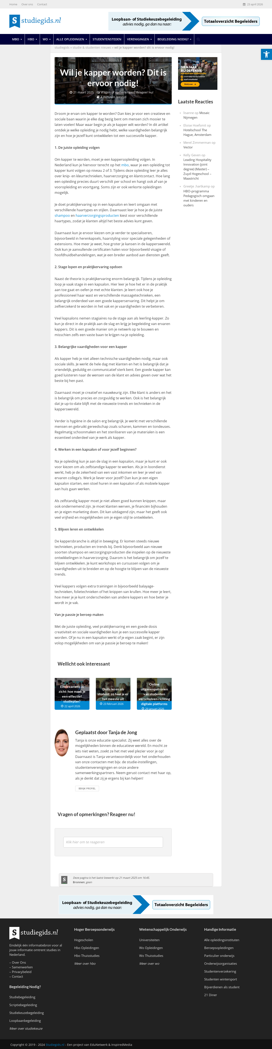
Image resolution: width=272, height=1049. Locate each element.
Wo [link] (45, 39)
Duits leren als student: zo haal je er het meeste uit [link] (113, 693)
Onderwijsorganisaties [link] (220, 962)
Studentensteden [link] (107, 39)
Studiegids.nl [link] (55, 1044)
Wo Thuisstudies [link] (151, 954)
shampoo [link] (62, 214)
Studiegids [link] (62, 47)
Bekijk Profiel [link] (87, 787)
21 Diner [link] (210, 994)
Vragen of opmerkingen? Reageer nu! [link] (127, 92)
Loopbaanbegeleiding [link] (25, 1020)
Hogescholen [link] (83, 939)
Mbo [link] (15, 39)
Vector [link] (188, 147)
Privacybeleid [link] (21, 971)
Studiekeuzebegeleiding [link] (26, 1012)
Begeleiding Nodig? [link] (172, 39)
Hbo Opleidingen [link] (86, 947)
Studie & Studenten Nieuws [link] (92, 47)
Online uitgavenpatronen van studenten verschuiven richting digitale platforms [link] (154, 693)
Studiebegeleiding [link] (22, 996)
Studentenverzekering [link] (220, 970)
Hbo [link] (31, 39)
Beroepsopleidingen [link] (219, 947)
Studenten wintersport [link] (220, 978)
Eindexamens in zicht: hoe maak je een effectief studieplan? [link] (72, 693)
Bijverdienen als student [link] (221, 986)
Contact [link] (42, 4)
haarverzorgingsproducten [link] (97, 214)
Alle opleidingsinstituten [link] (221, 939)
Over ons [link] (27, 4)
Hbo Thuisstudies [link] (86, 954)
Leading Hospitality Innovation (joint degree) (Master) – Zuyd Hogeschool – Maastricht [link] (197, 169)
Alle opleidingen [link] (70, 39)
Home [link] (13, 4)
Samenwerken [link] (22, 966)
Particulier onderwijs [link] (219, 954)
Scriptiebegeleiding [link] (23, 1004)
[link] (266, 54)
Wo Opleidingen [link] (151, 947)
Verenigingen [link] (138, 39)
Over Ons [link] (19, 961)
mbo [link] (125, 164)
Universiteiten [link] (149, 939)
